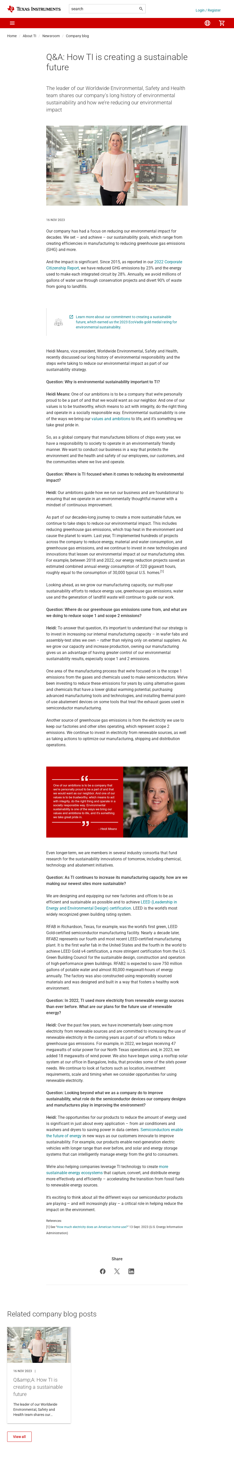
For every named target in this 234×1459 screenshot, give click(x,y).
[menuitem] (207, 23)
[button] (12, 23)
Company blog (77, 36)
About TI (29, 36)
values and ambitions (110, 418)
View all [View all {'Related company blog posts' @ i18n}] (19, 1437)
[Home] (34, 9)
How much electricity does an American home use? (92, 1227)
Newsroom (51, 36)
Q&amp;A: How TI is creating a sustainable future (39, 1375)
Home (12, 36)
